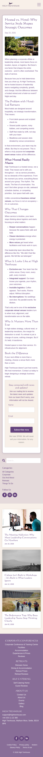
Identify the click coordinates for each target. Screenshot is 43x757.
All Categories (8, 472)
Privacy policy (24, 745)
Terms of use (27, 747)
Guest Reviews (21, 686)
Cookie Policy (12, 745)
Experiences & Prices (21, 653)
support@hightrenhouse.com (14, 715)
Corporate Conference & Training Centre (21, 644)
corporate (6, 475)
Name (10, 405)
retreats (5, 481)
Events (21, 701)
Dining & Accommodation (21, 668)
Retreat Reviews (21, 674)
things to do (7, 483)
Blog (21, 706)
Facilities (21, 647)
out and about (8, 478)
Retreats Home (21, 665)
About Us (21, 698)
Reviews (21, 656)
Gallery (21, 703)
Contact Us (21, 695)
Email (10, 416)
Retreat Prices (21, 671)
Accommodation (21, 650)
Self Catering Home (22, 683)
